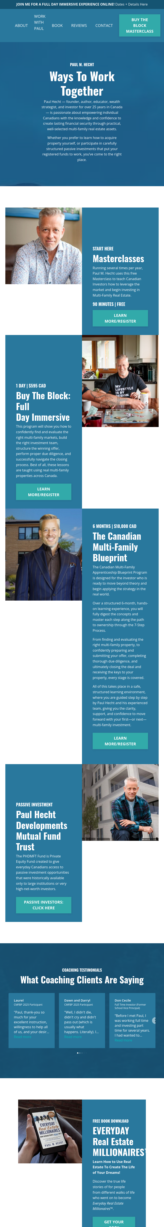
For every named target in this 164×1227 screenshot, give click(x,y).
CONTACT (104, 25)
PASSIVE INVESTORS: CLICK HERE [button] (43, 904)
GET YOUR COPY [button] (114, 1206)
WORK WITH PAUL (39, 22)
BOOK (57, 25)
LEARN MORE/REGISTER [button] (120, 318)
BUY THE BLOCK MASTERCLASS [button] (139, 25)
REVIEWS (79, 25)
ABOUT (21, 25)
